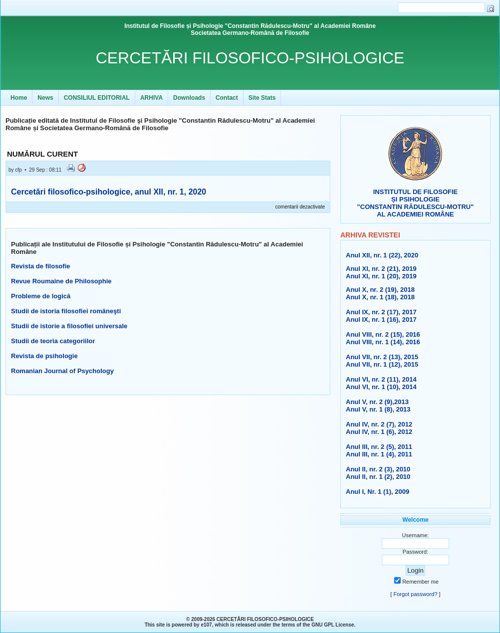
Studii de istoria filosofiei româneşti (66, 311)
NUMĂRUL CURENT (42, 154)
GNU (316, 625)
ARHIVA (151, 97)
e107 (206, 625)
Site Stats (262, 97)
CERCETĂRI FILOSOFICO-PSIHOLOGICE (250, 58)
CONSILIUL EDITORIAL (97, 97)
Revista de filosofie (40, 266)
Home (18, 97)
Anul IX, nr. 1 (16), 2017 (381, 319)
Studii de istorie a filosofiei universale (69, 326)
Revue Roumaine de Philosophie (61, 281)
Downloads (189, 97)
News (45, 97)
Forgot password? (415, 594)
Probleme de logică (40, 296)
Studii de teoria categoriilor (53, 341)
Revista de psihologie (44, 356)
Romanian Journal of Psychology (62, 371)
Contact (227, 97)
